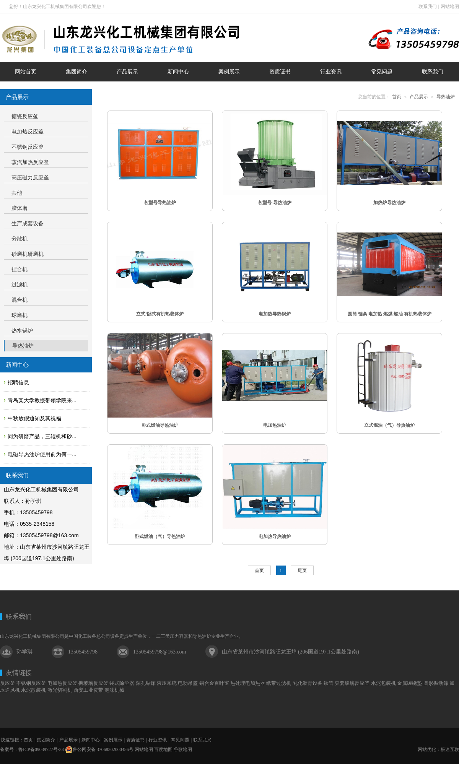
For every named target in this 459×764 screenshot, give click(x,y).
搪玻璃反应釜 (93, 683)
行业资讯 (157, 740)
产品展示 (419, 96)
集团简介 (46, 740)
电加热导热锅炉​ (275, 314)
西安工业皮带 (88, 690)
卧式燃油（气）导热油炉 (160, 536)
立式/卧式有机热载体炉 (159, 314)
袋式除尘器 (121, 683)
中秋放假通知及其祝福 (34, 418)
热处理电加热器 (247, 683)
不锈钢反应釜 (31, 683)
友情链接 (19, 672)
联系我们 (427, 6)
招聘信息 (18, 382)
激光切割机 (59, 690)
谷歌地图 (183, 749)
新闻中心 (90, 740)
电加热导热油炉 (275, 536)
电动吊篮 (188, 683)
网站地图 (450, 6)
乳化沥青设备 (307, 683)
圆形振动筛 (435, 683)
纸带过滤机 (278, 683)
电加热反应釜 (62, 683)
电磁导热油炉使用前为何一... (42, 454)
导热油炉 (445, 96)
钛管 (329, 683)
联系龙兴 (202, 740)
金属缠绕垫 (409, 683)
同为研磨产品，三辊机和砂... (42, 436)
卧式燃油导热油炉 (160, 425)
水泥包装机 (383, 683)
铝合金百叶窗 (214, 683)
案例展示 (113, 740)
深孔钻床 (146, 683)
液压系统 (167, 683)
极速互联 (450, 749)
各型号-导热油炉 (274, 202)
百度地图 (163, 749)
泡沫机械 (114, 690)
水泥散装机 (33, 690)
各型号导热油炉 (160, 202)
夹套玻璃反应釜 (352, 683)
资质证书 (135, 740)
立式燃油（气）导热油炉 (389, 425)
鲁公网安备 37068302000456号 (99, 749)
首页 (396, 96)
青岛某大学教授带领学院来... (42, 400)
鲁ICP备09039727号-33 (41, 749)
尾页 (302, 570)
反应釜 (7, 683)
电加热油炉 (274, 425)
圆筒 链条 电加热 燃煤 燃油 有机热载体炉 (389, 314)
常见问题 (180, 740)
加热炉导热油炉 (389, 202)
